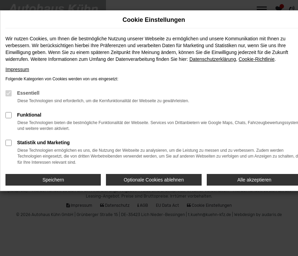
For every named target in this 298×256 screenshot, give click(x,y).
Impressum (17, 69)
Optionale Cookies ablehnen (154, 180)
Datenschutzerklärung (212, 59)
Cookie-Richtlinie (256, 59)
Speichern (53, 180)
